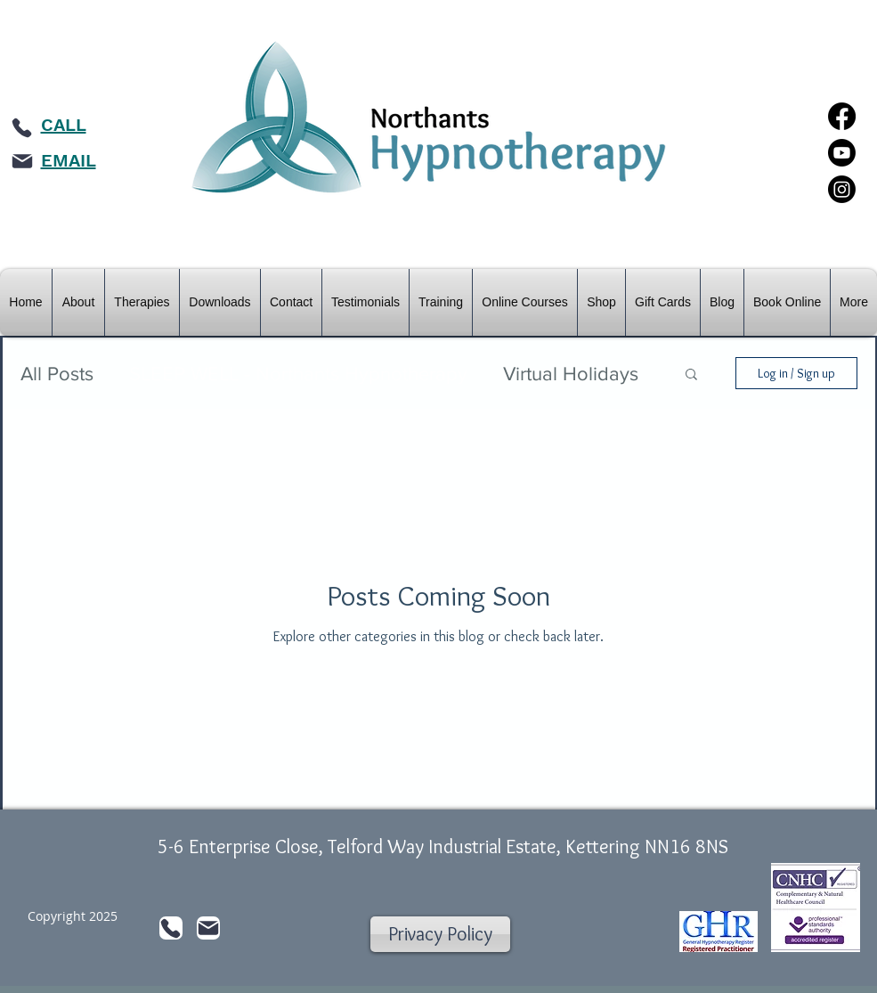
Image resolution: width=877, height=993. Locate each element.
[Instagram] (842, 189)
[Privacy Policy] (440, 934)
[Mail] (22, 161)
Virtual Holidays (570, 373)
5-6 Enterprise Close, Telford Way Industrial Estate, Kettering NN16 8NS (443, 846)
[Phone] (22, 127)
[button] (691, 375)
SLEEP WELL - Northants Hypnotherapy (298, 373)
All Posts (56, 373)
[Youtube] (842, 153)
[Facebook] (842, 116)
